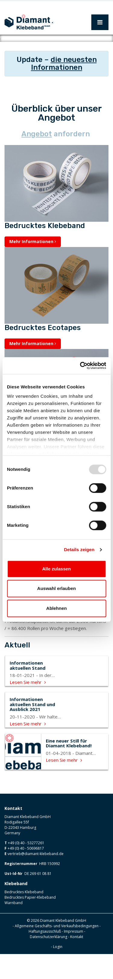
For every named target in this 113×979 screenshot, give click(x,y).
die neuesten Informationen (64, 88)
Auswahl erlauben (56, 588)
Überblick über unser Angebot (56, 138)
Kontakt (76, 961)
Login (57, 971)
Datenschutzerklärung (48, 961)
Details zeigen (79, 549)
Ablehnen (56, 608)
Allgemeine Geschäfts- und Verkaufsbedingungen (57, 950)
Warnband (14, 927)
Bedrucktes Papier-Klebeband (30, 922)
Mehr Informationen (32, 266)
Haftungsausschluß (45, 956)
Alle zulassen (56, 568)
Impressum (73, 956)
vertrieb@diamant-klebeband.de (36, 878)
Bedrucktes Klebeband (24, 916)
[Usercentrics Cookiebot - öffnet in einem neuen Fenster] (80, 365)
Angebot (36, 159)
